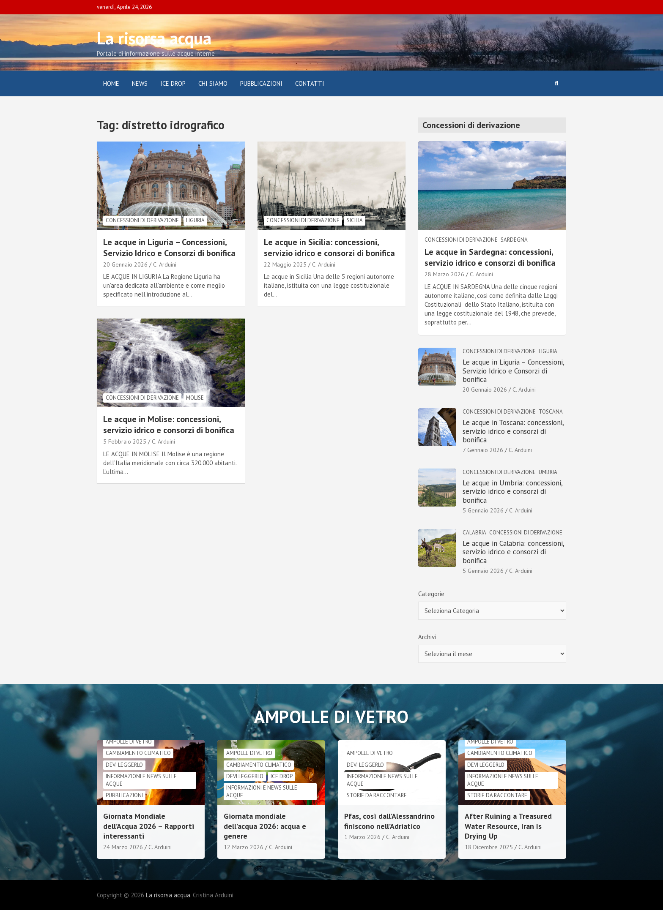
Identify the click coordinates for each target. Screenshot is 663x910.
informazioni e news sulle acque (141, 780)
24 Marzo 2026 (123, 847)
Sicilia (355, 220)
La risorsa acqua (154, 38)
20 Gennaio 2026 (125, 264)
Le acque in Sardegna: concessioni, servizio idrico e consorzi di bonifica (490, 257)
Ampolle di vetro (129, 741)
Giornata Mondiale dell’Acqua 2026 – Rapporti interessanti (148, 826)
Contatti (309, 83)
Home (111, 83)
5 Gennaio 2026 (483, 510)
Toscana (551, 411)
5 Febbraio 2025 (124, 441)
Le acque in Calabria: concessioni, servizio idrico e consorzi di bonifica (513, 552)
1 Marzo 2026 (362, 837)
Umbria (548, 472)
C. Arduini (164, 264)
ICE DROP (173, 83)
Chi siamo (212, 83)
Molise (195, 397)
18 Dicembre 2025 (489, 847)
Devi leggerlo (124, 764)
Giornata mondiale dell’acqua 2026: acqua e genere (265, 826)
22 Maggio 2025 (285, 264)
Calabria (474, 532)
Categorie (431, 594)
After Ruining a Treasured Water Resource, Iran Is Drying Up (508, 826)
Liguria (195, 220)
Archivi (427, 637)
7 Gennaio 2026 (483, 450)
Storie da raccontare (377, 795)
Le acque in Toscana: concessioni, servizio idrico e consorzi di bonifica (513, 431)
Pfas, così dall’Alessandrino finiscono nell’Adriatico (389, 821)
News (140, 83)
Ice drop (282, 776)
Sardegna (514, 239)
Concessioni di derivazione (142, 220)
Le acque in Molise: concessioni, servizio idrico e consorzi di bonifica (168, 425)
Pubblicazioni (261, 83)
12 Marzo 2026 (243, 847)
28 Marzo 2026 (444, 274)
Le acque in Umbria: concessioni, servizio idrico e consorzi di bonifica (512, 491)
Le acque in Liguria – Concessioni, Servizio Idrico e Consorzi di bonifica (169, 248)
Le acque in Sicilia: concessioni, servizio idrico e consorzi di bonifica (329, 248)
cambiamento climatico (138, 753)
